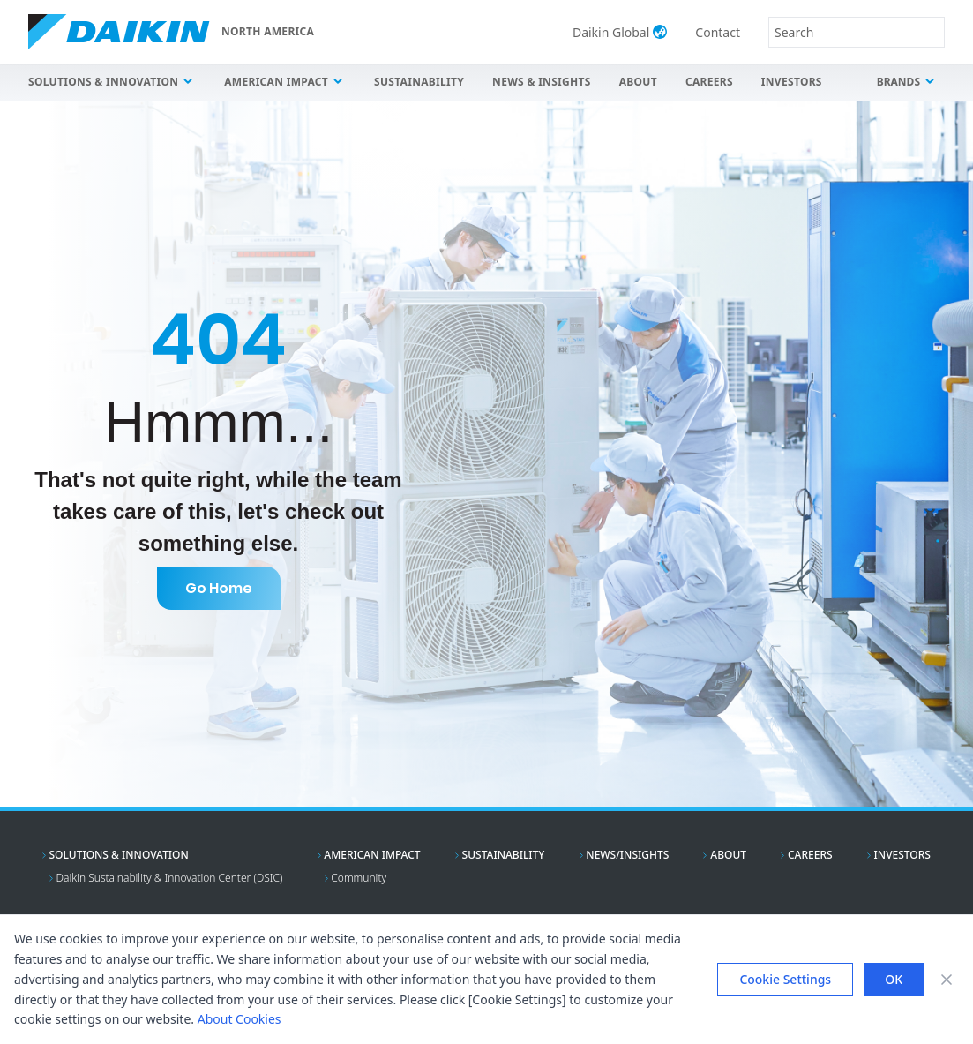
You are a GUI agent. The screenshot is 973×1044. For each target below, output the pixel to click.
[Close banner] (946, 979)
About (638, 81)
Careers (709, 81)
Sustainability (419, 81)
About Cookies (239, 1018)
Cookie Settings (785, 979)
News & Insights (541, 81)
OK (893, 979)
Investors (791, 81)
